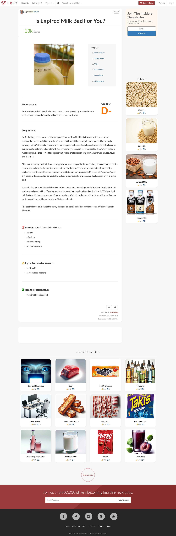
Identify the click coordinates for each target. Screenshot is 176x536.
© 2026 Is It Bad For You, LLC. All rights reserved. (88, 533)
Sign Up (162, 3)
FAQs (96, 64)
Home (67, 526)
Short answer (99, 53)
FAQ (84, 526)
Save (116, 12)
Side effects (98, 70)
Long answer (99, 58)
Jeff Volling (114, 312)
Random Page (146, 3)
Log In (171, 3)
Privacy (100, 526)
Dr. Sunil (36, 12)
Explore (49, 3)
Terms (108, 526)
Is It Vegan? (37, 3)
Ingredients (98, 75)
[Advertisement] (66, 334)
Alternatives (99, 81)
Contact (92, 526)
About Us (25, 3)
